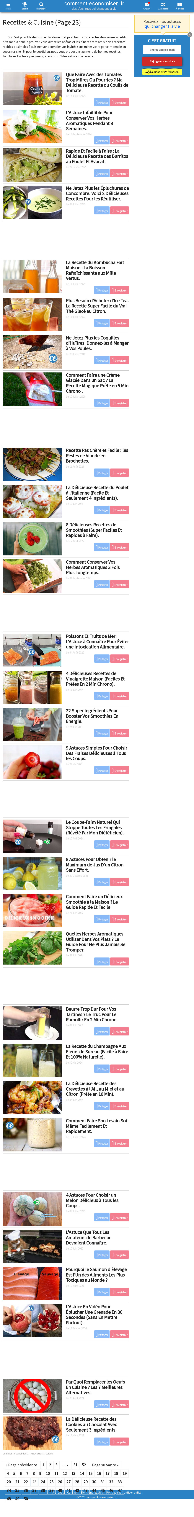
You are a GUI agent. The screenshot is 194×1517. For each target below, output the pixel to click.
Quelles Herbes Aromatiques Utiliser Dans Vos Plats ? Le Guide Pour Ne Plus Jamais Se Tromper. (95, 942)
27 (68, 1481)
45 (103, 1490)
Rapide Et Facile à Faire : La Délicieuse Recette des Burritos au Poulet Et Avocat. (97, 156)
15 (90, 1473)
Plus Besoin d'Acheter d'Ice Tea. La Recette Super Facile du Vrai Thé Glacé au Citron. (97, 305)
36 (26, 1490)
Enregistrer (120, 102)
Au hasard (163, 8)
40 (60, 1490)
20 (9, 1481)
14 (82, 1473)
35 (17, 1490)
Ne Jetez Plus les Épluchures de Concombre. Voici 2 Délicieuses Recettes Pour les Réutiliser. (97, 193)
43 (86, 1490)
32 (111, 1481)
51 (75, 1464)
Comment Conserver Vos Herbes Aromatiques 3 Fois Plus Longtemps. (93, 567)
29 (86, 1481)
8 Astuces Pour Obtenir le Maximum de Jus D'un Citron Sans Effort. (94, 864)
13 (73, 1473)
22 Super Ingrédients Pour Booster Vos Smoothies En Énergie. (92, 715)
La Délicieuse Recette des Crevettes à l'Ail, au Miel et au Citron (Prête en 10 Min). (95, 1088)
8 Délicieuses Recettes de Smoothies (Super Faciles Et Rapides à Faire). (94, 530)
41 (68, 1490)
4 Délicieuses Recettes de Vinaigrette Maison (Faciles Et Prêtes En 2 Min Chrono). (95, 678)
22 (26, 1481)
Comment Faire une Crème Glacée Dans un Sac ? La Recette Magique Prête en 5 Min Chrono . (97, 383)
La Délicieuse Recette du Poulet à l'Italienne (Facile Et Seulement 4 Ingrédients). (97, 492)
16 (99, 1473)
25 (51, 1481)
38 (43, 1490)
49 (17, 1498)
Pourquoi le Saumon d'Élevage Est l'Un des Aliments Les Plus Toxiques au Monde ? (96, 1274)
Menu (8, 8)
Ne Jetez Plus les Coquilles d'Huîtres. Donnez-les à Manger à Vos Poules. (97, 343)
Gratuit (146, 8)
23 (34, 1481)
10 (48, 1473)
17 (107, 1473)
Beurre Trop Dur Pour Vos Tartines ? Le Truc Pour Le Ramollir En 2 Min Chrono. (92, 1014)
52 (84, 1464)
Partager (102, 102)
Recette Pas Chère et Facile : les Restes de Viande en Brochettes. (97, 455)
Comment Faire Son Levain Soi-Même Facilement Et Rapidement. (97, 1126)
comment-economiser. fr (94, 5)
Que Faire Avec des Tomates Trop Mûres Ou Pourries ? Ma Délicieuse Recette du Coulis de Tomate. (97, 82)
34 (9, 1490)
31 (103, 1481)
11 (56, 1473)
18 (116, 1473)
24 (43, 1481)
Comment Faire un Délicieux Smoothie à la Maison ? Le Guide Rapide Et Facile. (94, 901)
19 (125, 1473)
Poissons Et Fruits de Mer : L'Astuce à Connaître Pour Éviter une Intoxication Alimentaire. (97, 641)
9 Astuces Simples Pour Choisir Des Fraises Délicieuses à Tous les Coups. (96, 753)
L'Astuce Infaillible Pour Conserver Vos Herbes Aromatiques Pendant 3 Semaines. (89, 120)
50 (26, 1498)
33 (120, 1481)
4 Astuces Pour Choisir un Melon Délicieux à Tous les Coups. (92, 1200)
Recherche (41, 8)
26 (60, 1481)
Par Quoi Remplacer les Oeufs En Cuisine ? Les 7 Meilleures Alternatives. (95, 1387)
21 (17, 1481)
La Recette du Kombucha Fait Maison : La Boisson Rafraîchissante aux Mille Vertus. (95, 270)
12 (65, 1473)
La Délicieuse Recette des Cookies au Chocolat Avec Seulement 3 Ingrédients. (91, 1424)
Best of (25, 8)
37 (34, 1490)
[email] (162, 49)
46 (111, 1490)
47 (120, 1490)
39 (51, 1490)
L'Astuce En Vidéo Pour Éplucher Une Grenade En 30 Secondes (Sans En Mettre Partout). (94, 1315)
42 (77, 1490)
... (65, 1464)
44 (94, 1490)
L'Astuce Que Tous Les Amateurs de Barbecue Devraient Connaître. (88, 1237)
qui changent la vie (162, 26)
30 (94, 1481)
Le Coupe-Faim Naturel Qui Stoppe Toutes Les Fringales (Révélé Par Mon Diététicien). (95, 827)
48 (9, 1498)
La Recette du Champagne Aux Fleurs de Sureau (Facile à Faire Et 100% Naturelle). (97, 1051)
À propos (180, 8)
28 (77, 1481)
